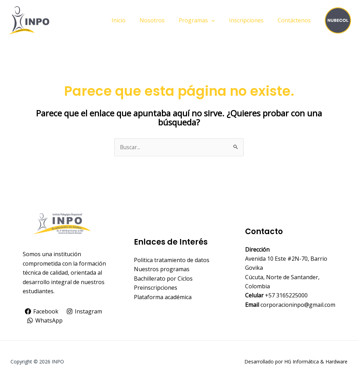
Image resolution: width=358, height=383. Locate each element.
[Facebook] (42, 312)
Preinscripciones (155, 288)
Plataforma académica (163, 297)
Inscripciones (250, 20)
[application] (218, 20)
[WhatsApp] (45, 321)
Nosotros (161, 20)
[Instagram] (85, 312)
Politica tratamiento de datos (171, 260)
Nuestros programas (161, 269)
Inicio (131, 20)
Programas (204, 20)
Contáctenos (295, 20)
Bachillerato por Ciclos (163, 279)
